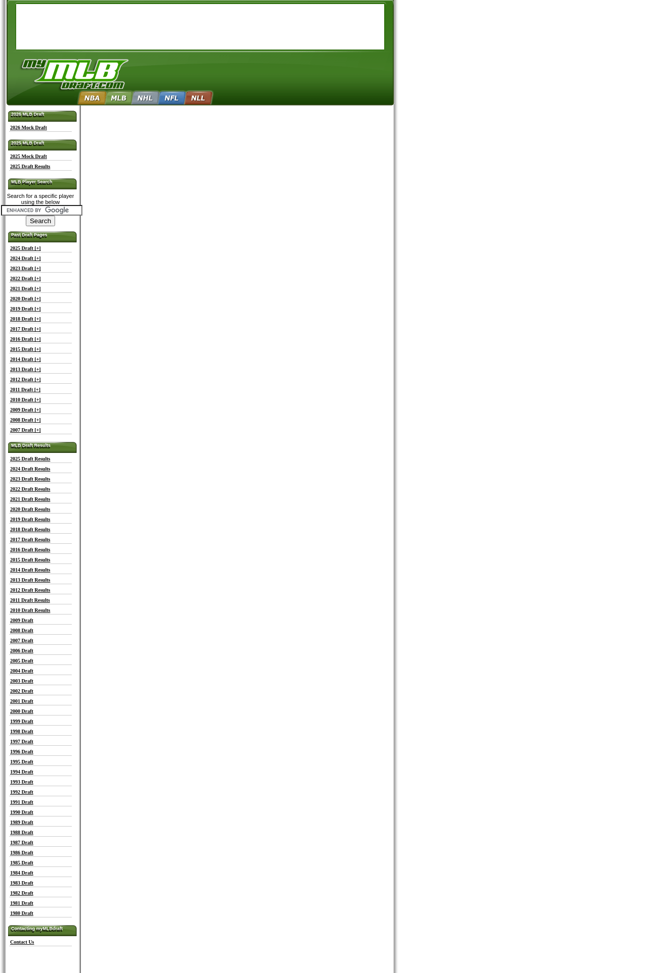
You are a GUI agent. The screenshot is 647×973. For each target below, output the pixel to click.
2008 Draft (21, 630)
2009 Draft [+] (25, 410)
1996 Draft (21, 751)
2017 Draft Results (30, 539)
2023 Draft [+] (25, 268)
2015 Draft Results (30, 559)
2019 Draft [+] (25, 309)
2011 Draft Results (30, 600)
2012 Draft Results (30, 590)
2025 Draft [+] (25, 248)
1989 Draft (21, 822)
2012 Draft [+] (25, 379)
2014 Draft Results (30, 570)
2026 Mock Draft (28, 127)
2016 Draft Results (30, 549)
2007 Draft (21, 640)
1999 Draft (21, 721)
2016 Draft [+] (25, 339)
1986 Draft (21, 852)
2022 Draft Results (30, 489)
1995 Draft (21, 761)
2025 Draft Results (30, 166)
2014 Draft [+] (25, 359)
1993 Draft (21, 782)
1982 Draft (21, 893)
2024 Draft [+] (25, 258)
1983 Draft (21, 883)
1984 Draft (21, 873)
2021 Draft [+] (25, 288)
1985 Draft (21, 862)
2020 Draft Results (30, 509)
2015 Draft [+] (25, 349)
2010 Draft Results (30, 610)
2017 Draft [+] (25, 329)
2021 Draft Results (30, 499)
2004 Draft (21, 671)
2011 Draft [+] (25, 389)
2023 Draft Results (30, 479)
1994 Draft (21, 772)
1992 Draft (21, 792)
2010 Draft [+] (25, 399)
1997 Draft (21, 741)
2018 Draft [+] (25, 319)
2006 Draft (21, 650)
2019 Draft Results (30, 519)
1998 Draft (21, 731)
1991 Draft (21, 802)
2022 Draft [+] (25, 278)
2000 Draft (21, 711)
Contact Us (22, 942)
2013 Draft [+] (25, 369)
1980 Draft (21, 913)
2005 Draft (21, 660)
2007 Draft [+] (25, 430)
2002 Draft (21, 691)
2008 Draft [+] (25, 420)
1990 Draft (21, 812)
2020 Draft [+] (25, 298)
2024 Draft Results (30, 469)
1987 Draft (21, 842)
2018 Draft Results (30, 529)
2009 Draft (21, 620)
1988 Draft (21, 832)
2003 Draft (21, 681)
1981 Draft (21, 903)
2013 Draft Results (30, 580)
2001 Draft (21, 701)
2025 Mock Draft (28, 156)
